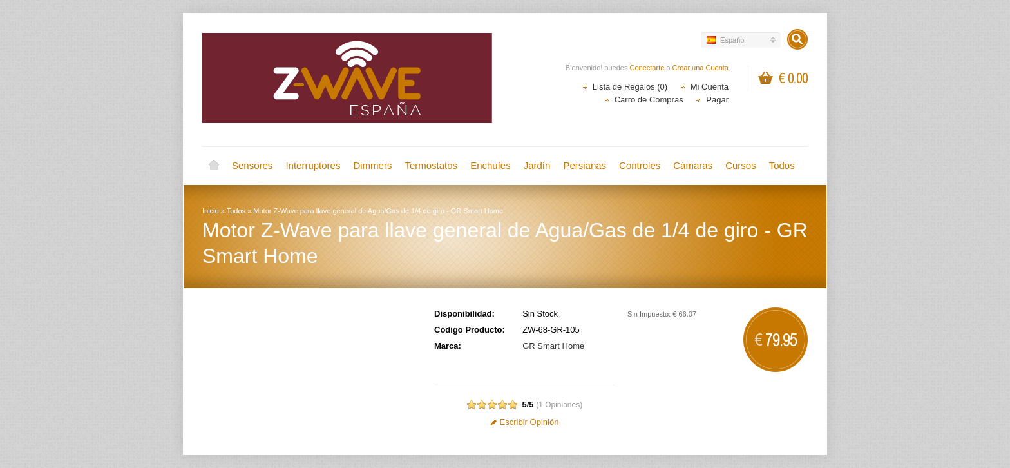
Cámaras (692, 165)
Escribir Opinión (524, 422)
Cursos (740, 165)
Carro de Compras (649, 99)
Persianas (584, 165)
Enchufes (490, 165)
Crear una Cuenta (700, 68)
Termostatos (431, 165)
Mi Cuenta (710, 87)
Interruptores (312, 165)
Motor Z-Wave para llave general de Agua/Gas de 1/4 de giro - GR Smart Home (378, 211)
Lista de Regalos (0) (630, 87)
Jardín (537, 165)
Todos (782, 165)
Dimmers (372, 165)
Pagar (717, 99)
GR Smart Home (553, 346)
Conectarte (647, 68)
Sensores (252, 165)
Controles (639, 165)
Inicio (213, 165)
